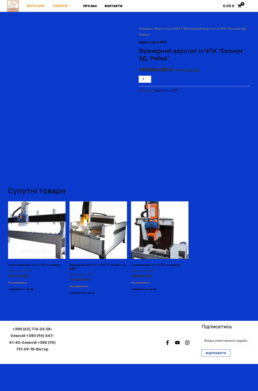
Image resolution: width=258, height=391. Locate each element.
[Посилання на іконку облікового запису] (249, 6)
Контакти (109, 6)
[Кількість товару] (145, 79)
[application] (68, 6)
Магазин (35, 6)
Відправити (216, 380)
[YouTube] (177, 369)
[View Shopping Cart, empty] (232, 6)
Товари (60, 6)
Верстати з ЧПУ (167, 28)
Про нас (88, 6)
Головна (145, 28)
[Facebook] (167, 369)
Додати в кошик (182, 79)
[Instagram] (187, 369)
